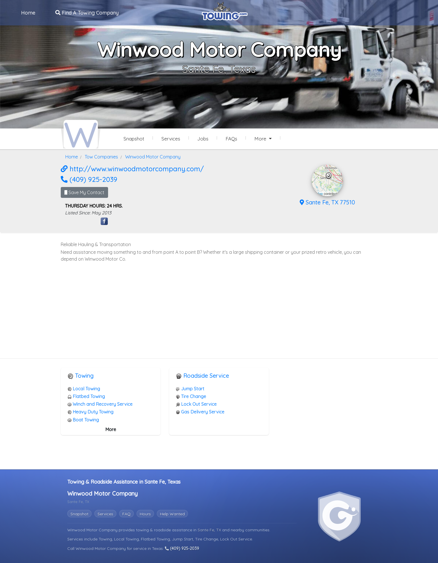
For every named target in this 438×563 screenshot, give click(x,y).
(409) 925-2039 (89, 178)
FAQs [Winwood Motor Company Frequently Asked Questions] (231, 139)
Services (105, 513)
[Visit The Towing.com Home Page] (225, 10)
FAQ (126, 513)
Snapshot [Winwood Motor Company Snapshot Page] (133, 139)
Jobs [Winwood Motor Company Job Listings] (202, 139)
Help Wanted (172, 513)
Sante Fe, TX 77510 (327, 201)
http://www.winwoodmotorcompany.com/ (132, 168)
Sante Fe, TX (210, 529)
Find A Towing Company (87, 12)
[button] (329, 175)
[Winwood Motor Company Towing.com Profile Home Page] (81, 133)
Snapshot (79, 513)
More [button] (261, 139)
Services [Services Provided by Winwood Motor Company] (170, 139)
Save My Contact (84, 192)
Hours (145, 513)
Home (28, 12)
